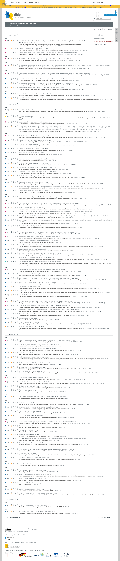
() (52, 46)
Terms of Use (12, 531)
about (31, 2)
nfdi (36, 2)
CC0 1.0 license (37, 530)
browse (18, 2)
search (24, 2)
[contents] (61, 265)
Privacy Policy (20, 531)
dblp (12, 2)
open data (26, 530)
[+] (99, 517)
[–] (96, 35)
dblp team (29, 528)
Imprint (26, 531)
